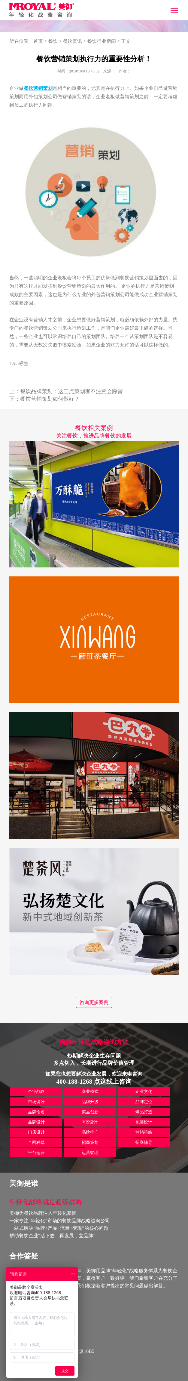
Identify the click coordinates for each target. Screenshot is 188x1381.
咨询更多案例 (94, 1002)
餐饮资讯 (72, 41)
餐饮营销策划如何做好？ (50, 399)
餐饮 (53, 41)
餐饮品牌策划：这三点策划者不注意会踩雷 (71, 391)
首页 (38, 41)
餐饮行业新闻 (101, 41)
